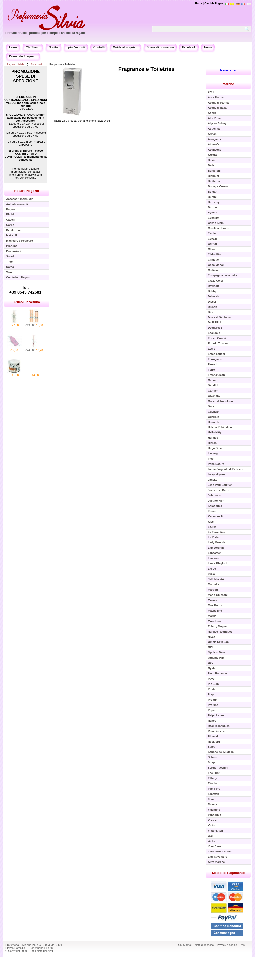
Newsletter (228, 70)
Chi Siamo (33, 47)
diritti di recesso (204, 944)
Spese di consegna (160, 47)
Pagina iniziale (15, 64)
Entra (198, 3)
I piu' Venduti (76, 47)
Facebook (189, 47)
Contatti (99, 47)
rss (243, 944)
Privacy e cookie (227, 944)
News (208, 47)
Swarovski (37, 64)
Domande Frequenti (23, 56)
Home (13, 47)
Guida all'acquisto (125, 47)
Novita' (54, 47)
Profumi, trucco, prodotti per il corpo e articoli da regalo (45, 33)
